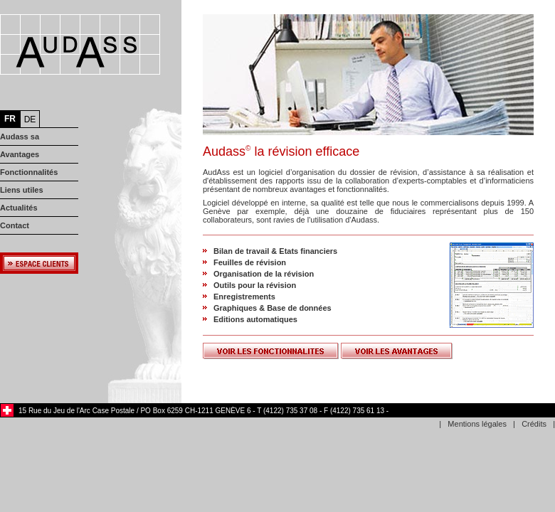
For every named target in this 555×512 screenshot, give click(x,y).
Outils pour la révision (254, 285)
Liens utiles (21, 190)
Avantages (19, 154)
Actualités (19, 207)
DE (30, 119)
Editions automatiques (255, 319)
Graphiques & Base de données (272, 308)
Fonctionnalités (29, 172)
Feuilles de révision (249, 262)
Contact (14, 225)
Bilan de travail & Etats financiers (275, 251)
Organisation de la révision (263, 274)
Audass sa (19, 136)
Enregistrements (244, 296)
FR (10, 119)
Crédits (534, 424)
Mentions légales (477, 424)
